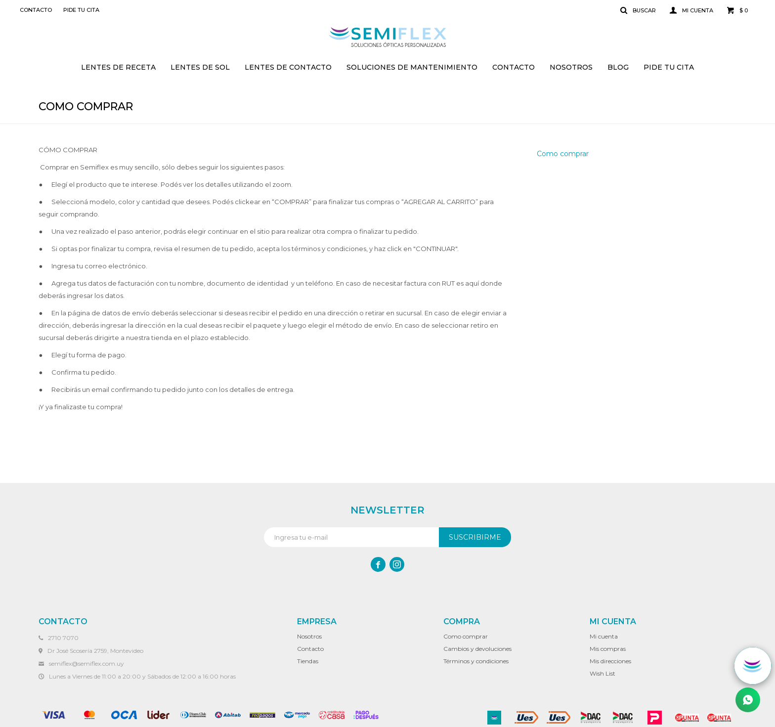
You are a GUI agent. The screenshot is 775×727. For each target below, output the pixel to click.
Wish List (602, 673)
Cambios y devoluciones (477, 648)
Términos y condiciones (476, 661)
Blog (618, 67)
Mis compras (608, 648)
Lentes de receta (118, 67)
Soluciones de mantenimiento (411, 67)
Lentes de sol (200, 67)
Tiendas (307, 661)
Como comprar (563, 153)
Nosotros (571, 67)
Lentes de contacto (288, 67)
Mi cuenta (604, 636)
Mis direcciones (610, 661)
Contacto (513, 67)
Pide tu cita (669, 67)
